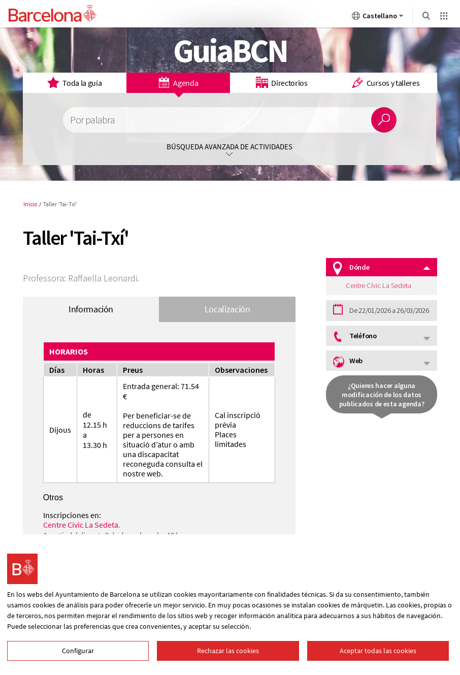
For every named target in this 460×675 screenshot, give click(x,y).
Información (91, 309)
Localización (227, 309)
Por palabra (92, 120)
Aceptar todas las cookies (378, 650)
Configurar (78, 650)
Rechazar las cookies (228, 650)
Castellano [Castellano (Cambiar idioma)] (377, 17)
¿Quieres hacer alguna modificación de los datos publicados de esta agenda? (381, 394)
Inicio (30, 204)
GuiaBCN (230, 50)
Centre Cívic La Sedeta (80, 525)
